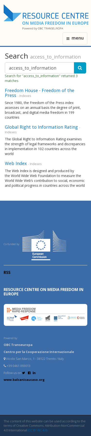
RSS (7, 272)
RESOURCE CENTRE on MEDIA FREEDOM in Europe (43, 292)
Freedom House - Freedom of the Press (39, 92)
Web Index (16, 163)
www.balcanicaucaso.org (24, 379)
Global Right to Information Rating (41, 127)
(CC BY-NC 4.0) (37, 430)
